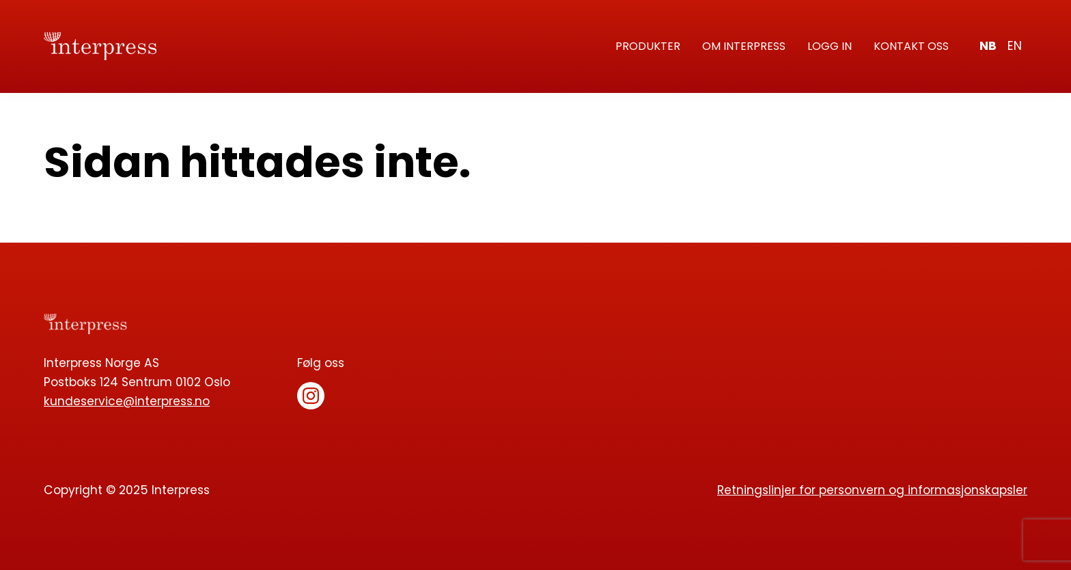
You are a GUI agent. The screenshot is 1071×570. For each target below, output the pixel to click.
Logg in (829, 46)
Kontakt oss (911, 46)
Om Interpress (743, 46)
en (1014, 46)
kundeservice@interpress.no (127, 401)
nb (988, 46)
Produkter (647, 46)
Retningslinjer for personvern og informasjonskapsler (872, 490)
